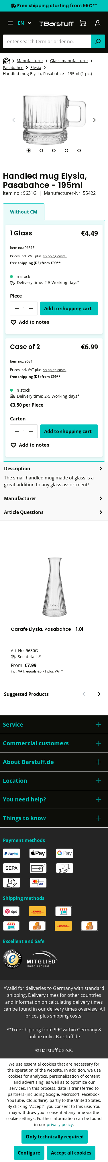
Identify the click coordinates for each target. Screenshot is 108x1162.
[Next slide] (94, 120)
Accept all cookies (71, 1153)
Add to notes (29, 322)
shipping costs (54, 256)
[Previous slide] (13, 120)
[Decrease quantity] (16, 308)
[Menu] (10, 23)
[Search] (98, 41)
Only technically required (55, 1137)
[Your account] (98, 23)
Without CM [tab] (23, 212)
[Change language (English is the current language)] (27, 23)
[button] (54, 724)
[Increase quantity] (31, 308)
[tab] (28, 150)
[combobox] (47, 41)
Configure (29, 1153)
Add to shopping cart (68, 308)
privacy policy (60, 1124)
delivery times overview (72, 1009)
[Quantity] (23, 308)
